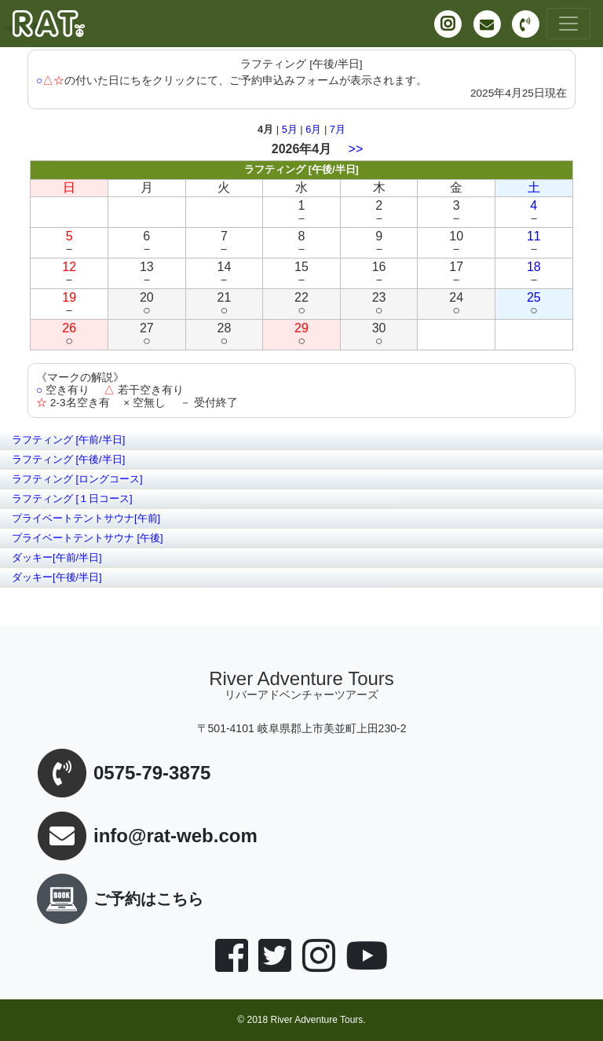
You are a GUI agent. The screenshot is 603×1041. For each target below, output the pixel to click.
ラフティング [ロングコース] (77, 479)
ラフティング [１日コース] (72, 498)
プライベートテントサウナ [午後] (87, 538)
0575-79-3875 (151, 773)
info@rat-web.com (175, 836)
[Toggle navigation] (568, 23)
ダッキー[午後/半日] (57, 577)
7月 (337, 129)
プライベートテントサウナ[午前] (86, 518)
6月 (313, 129)
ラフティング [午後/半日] (68, 459)
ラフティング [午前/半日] (68, 439)
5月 (290, 129)
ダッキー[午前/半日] (57, 557)
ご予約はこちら (117, 899)
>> (356, 149)
